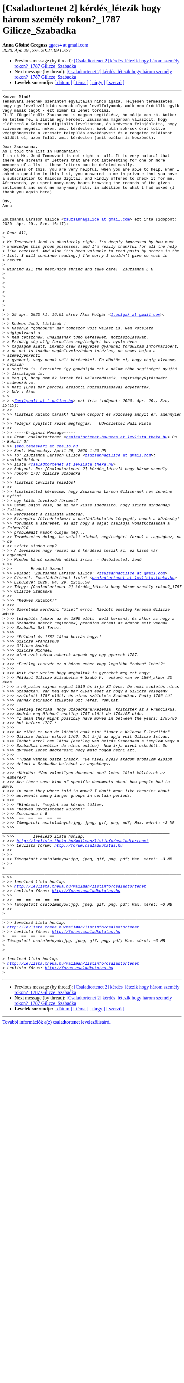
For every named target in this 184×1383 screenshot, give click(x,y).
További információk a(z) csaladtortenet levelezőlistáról (56, 1198)
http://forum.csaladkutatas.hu (88, 996)
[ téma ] (81, 82)
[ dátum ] (63, 82)
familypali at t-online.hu (43, 462)
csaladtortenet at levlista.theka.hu (72, 538)
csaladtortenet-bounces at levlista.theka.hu (116, 505)
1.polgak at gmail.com (135, 358)
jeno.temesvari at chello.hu (46, 516)
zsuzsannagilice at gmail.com (97, 244)
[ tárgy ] (97, 82)
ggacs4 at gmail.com (68, 44)
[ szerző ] (115, 82)
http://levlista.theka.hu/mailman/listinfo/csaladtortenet (83, 990)
